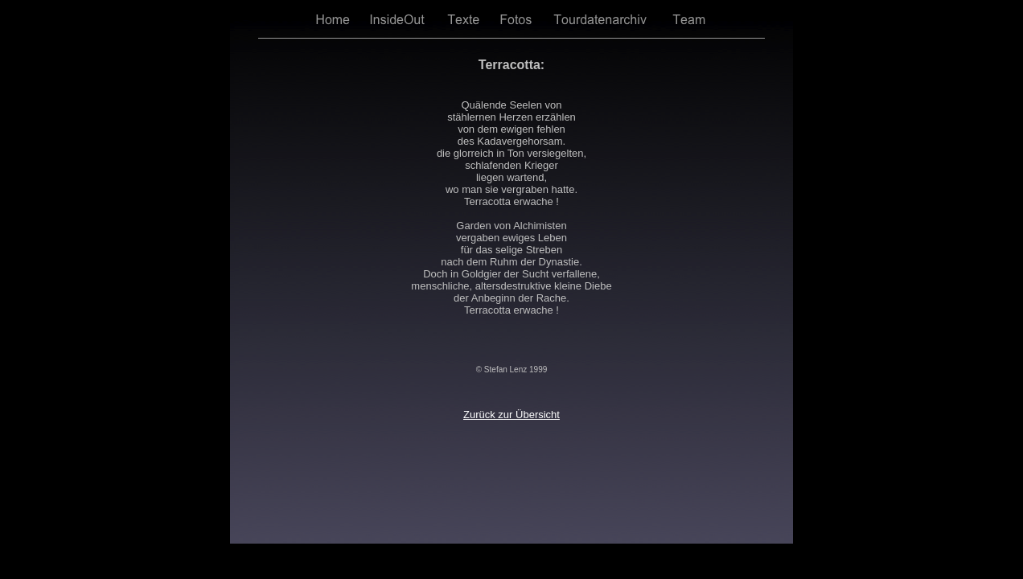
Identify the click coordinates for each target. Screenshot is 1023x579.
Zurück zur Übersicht (511, 415)
